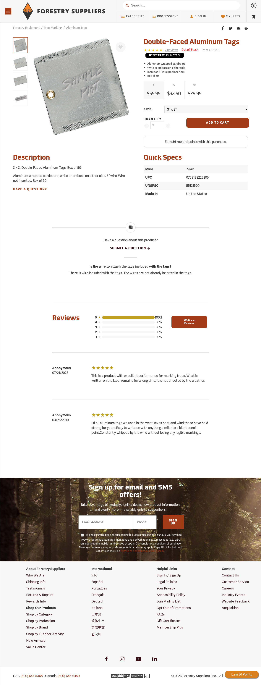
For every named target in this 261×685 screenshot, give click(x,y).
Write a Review (189, 322)
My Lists (231, 16)
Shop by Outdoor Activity (45, 634)
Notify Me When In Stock (164, 55)
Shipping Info (36, 582)
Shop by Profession (40, 621)
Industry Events (233, 595)
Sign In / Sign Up (169, 575)
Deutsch (97, 601)
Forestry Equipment (26, 28)
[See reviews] (171, 50)
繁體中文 (98, 627)
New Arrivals (35, 640)
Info (94, 575)
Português (99, 588)
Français (97, 595)
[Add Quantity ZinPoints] (168, 126)
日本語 (96, 614)
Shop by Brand (37, 627)
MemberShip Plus (170, 627)
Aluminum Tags (76, 28)
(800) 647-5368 (31, 676)
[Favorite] (121, 47)
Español (97, 582)
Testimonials (35, 588)
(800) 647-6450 (68, 676)
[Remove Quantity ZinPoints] (147, 126)
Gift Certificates (169, 621)
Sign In (198, 16)
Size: (148, 109)
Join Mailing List (169, 601)
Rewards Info (36, 601)
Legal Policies (167, 582)
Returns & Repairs (39, 595)
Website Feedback (236, 601)
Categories (133, 16)
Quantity (152, 119)
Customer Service (235, 582)
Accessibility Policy (171, 595)
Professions (165, 16)
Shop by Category (39, 614)
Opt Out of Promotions (174, 608)
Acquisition (230, 608)
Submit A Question (130, 248)
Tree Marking (53, 28)
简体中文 (98, 621)
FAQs (161, 614)
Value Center (36, 647)
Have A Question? (30, 189)
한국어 (96, 634)
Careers (228, 588)
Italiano (97, 608)
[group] (20, 45)
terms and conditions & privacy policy (142, 551)
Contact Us (230, 575)
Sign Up (173, 522)
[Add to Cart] (217, 123)
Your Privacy (166, 588)
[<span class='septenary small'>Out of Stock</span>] (189, 50)
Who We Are (35, 575)
